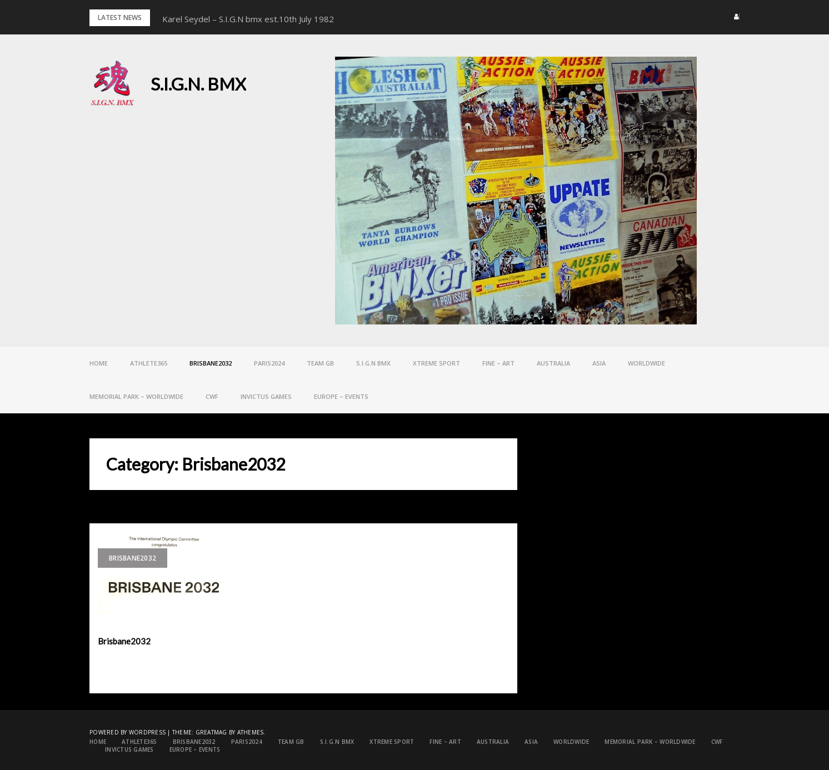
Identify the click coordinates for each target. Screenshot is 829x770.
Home (98, 363)
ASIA (599, 363)
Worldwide (646, 363)
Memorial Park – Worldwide (136, 396)
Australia (553, 363)
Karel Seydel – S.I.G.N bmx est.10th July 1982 (248, 18)
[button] (733, 16)
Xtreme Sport (436, 363)
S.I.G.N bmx (373, 363)
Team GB (320, 363)
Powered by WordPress (127, 732)
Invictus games (266, 396)
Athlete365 (148, 363)
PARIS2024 (269, 363)
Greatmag (211, 732)
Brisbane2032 (210, 363)
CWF (212, 396)
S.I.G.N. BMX (198, 83)
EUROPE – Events (341, 396)
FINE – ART (498, 363)
